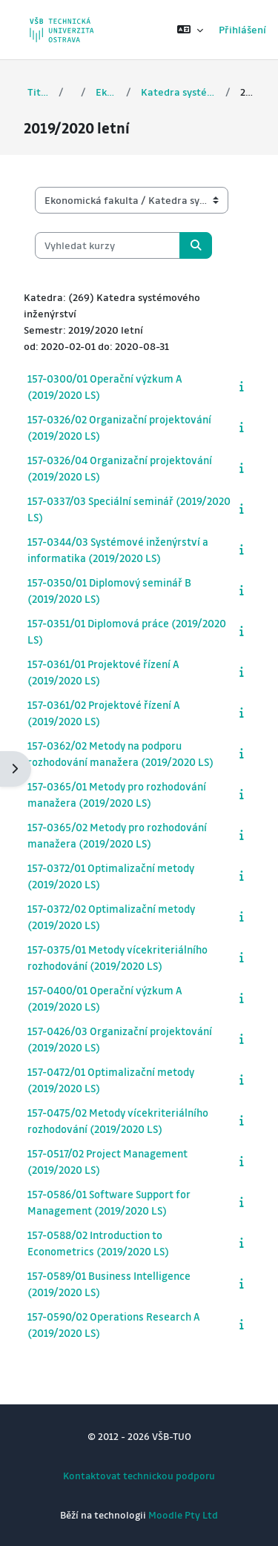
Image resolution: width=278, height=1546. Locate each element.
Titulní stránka (38, 91)
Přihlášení (242, 29)
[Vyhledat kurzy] (107, 245)
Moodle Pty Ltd (183, 1514)
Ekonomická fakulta (106, 91)
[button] (190, 29)
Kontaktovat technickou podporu (139, 1475)
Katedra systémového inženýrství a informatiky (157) (178, 91)
